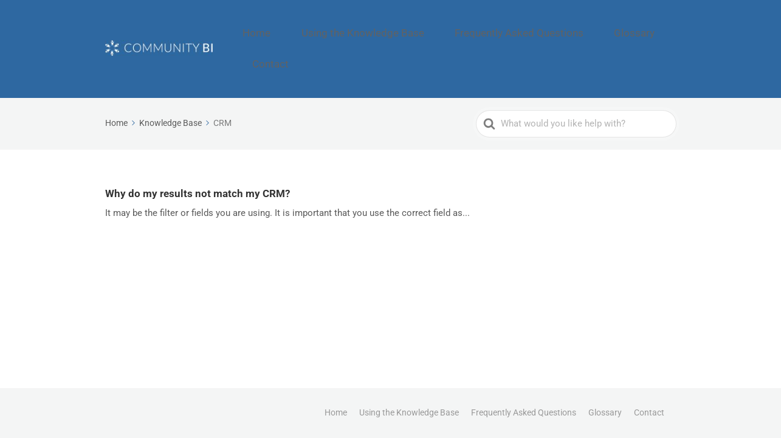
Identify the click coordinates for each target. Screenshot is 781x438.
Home (291, 28)
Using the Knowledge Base (377, 28)
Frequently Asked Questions (507, 28)
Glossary (602, 28)
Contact (655, 28)
